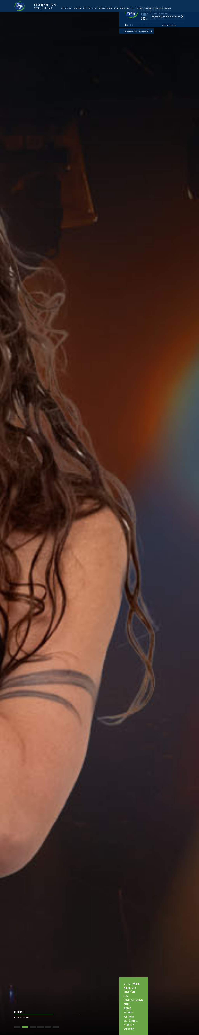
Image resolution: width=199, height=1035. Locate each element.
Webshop (129, 1024)
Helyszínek (129, 992)
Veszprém (129, 1016)
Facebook (138, 26)
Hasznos (129, 1012)
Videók (127, 1008)
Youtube (142, 26)
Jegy (126, 996)
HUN (126, 25)
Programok (130, 987)
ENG (131, 25)
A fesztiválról (132, 983)
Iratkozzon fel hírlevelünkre (139, 32)
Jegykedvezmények (133, 1000)
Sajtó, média (131, 1020)
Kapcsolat (129, 1028)
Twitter (146, 26)
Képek (127, 1004)
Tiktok (154, 26)
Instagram (150, 26)
